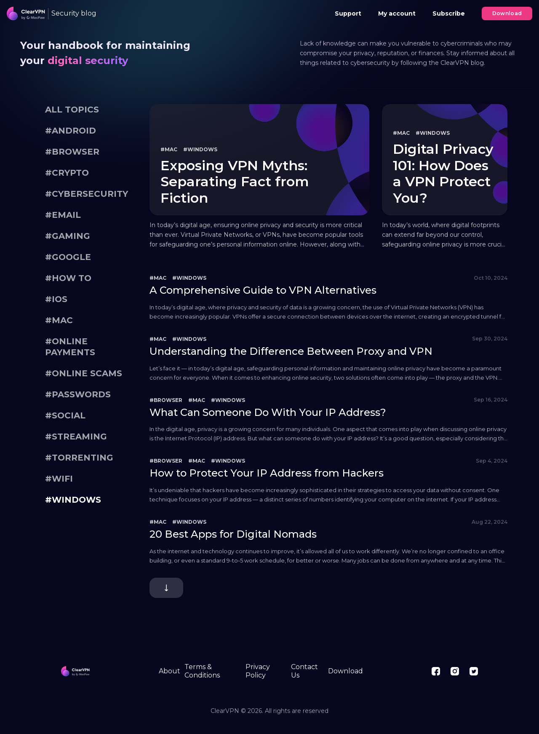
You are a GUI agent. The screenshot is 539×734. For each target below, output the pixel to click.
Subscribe (448, 13)
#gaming (67, 236)
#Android (70, 131)
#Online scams (83, 373)
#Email (63, 215)
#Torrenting (79, 458)
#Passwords (78, 394)
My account (397, 13)
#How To (68, 278)
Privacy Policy (257, 671)
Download (507, 13)
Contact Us (304, 671)
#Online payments (70, 346)
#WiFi (59, 479)
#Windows (73, 500)
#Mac (59, 320)
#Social (65, 415)
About (169, 671)
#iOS (56, 299)
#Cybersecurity (86, 194)
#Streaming (76, 436)
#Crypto (67, 173)
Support (348, 13)
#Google (68, 257)
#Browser (72, 152)
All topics (72, 109)
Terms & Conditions (202, 671)
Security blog (73, 13)
